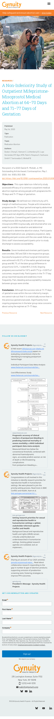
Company (6, 628)
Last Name (6, 618)
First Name (6, 609)
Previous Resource (9, 313)
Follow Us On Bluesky (14, 336)
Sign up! (27, 653)
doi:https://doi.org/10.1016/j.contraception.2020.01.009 (28, 178)
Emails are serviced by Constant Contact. (31, 645)
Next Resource (46, 313)
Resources (7, 81)
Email (4, 600)
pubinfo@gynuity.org (28, 687)
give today (46, 12)
